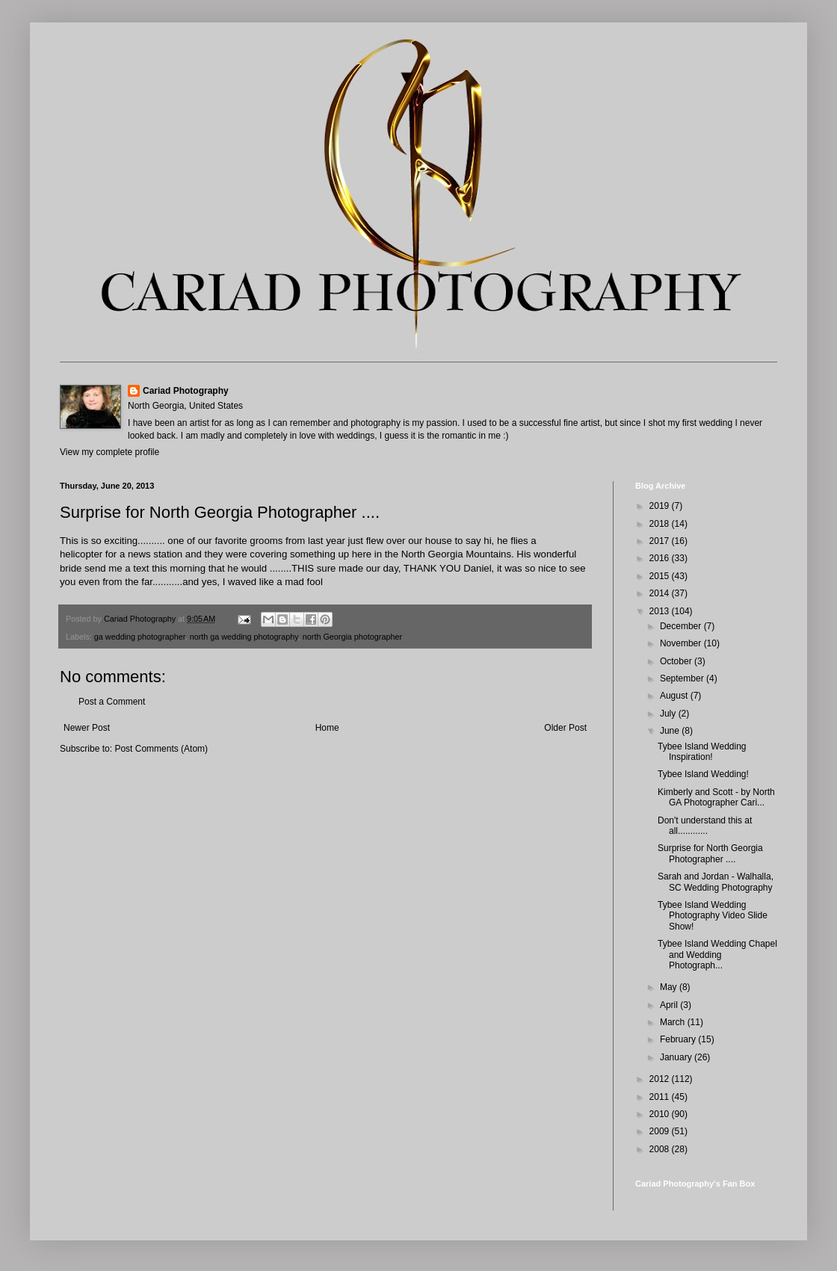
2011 (660, 1097)
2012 (660, 1079)
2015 (660, 576)
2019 (660, 506)
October (677, 661)
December (682, 626)
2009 (660, 1131)
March (674, 1022)
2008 (660, 1149)
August (675, 695)
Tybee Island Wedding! (703, 774)
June (671, 731)
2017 (660, 541)
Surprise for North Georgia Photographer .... (710, 853)
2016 (660, 558)
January (677, 1057)
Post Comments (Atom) (161, 748)
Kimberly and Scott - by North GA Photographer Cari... (716, 797)
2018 (660, 524)
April (670, 1005)
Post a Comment (111, 701)
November (682, 643)
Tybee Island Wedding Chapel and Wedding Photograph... (717, 954)
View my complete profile (109, 452)
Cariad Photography (186, 391)
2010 (660, 1114)
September (683, 678)
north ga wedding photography (244, 636)
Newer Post (87, 728)
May (669, 987)
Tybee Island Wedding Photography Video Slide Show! (712, 916)
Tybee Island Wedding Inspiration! (702, 751)
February (679, 1039)
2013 (660, 611)
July (669, 713)
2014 (660, 593)
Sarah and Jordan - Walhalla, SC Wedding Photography (715, 881)
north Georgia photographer (352, 636)
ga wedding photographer (139, 636)
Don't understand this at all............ (705, 825)
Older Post (565, 728)
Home (327, 728)
